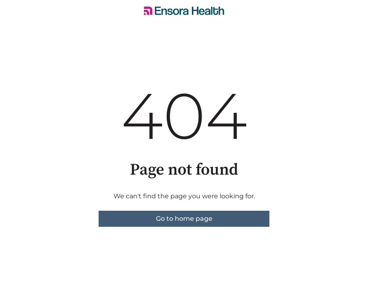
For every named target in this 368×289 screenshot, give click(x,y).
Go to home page (184, 218)
